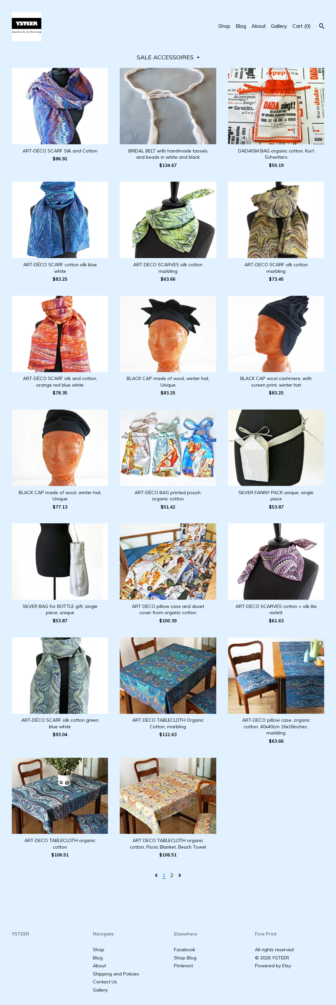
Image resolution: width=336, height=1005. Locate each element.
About (258, 26)
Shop (224, 26)
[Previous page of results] (157, 875)
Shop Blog (185, 958)
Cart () (301, 26)
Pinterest (183, 966)
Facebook (184, 950)
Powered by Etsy (273, 966)
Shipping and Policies (116, 974)
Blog (241, 26)
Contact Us (105, 982)
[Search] (321, 26)
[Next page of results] (179, 875)
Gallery (279, 26)
